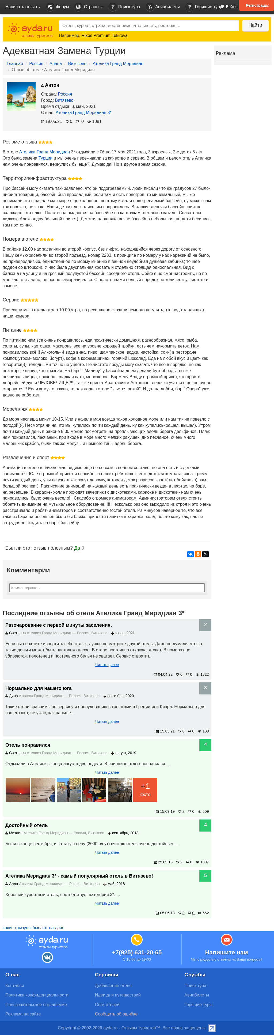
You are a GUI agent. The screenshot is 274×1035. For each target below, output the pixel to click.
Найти (255, 25)
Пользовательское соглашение (36, 1004)
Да (77, 548)
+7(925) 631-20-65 (137, 952)
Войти (226, 7)
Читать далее (107, 665)
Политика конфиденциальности (36, 995)
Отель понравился (27, 745)
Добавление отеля (113, 985)
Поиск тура (124, 7)
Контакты (14, 985)
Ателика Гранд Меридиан (118, 63)
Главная (15, 63)
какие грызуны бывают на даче (33, 928)
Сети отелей (107, 1004)
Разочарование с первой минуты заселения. (58, 625)
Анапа (56, 63)
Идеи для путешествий (118, 995)
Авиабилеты (163, 7)
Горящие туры (204, 7)
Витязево (77, 63)
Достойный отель (26, 825)
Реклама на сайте (23, 1014)
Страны (88, 7)
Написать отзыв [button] (23, 7)
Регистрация (257, 5)
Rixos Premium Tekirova (105, 35)
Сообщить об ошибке (116, 1014)
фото (145, 788)
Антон (50, 85)
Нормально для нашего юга (38, 688)
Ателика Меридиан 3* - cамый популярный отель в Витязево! (79, 876)
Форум (57, 7)
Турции (46, 158)
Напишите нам (226, 952)
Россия (36, 63)
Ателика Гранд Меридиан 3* (84, 112)
